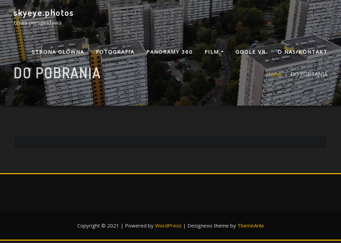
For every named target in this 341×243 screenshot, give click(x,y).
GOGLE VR (250, 51)
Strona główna (58, 51)
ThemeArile (250, 225)
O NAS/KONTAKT (302, 51)
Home (274, 77)
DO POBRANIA (309, 77)
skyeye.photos (44, 12)
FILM (214, 51)
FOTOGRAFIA (115, 51)
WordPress (168, 225)
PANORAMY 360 (169, 51)
